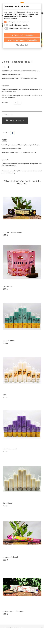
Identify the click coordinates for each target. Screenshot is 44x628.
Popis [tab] (4, 140)
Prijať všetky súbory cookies (22, 35)
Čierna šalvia (7, 503)
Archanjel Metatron (10, 449)
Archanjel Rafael (9, 341)
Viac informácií (22, 45)
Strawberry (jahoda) (10, 557)
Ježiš (4, 395)
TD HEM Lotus (7, 286)
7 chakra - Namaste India (12, 232)
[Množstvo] (11, 102)
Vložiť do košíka (15, 120)
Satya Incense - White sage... (13, 611)
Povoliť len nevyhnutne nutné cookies (22, 40)
